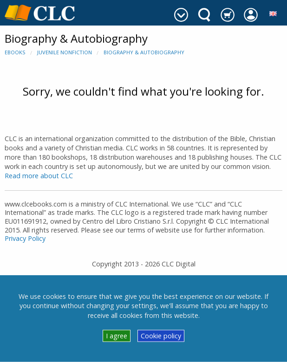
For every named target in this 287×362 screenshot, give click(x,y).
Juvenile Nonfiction (64, 52)
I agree (116, 335)
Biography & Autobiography (144, 52)
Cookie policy (161, 335)
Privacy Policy (25, 238)
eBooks (15, 52)
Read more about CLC (39, 175)
